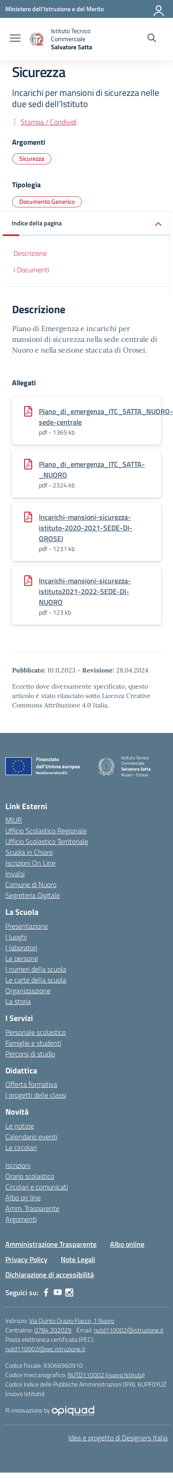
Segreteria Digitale (32, 895)
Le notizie (19, 1125)
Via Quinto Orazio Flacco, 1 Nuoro (71, 1320)
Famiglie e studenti (33, 1043)
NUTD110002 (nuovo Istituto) (106, 1374)
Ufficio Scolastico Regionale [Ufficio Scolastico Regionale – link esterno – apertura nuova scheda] (46, 830)
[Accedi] (159, 9)
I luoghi (16, 936)
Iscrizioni (17, 1165)
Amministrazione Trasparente (51, 1244)
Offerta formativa (31, 1084)
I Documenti (31, 269)
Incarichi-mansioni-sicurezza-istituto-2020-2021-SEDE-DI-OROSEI (85, 528)
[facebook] (46, 1292)
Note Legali (78, 1259)
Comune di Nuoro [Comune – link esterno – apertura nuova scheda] (30, 884)
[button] (86, 223)
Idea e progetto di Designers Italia (118, 1437)
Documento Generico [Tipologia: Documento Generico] (47, 201)
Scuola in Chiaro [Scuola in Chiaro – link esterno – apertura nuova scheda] (29, 852)
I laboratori (21, 947)
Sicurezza (31, 158)
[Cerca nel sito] (152, 39)
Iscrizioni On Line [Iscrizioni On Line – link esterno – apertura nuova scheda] (30, 862)
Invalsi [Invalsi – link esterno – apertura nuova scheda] (15, 873)
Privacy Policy (26, 1259)
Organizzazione (28, 990)
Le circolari (21, 1147)
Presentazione (26, 926)
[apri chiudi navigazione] (15, 39)
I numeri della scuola (35, 969)
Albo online (127, 1244)
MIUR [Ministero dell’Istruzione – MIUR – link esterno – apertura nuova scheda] (13, 819)
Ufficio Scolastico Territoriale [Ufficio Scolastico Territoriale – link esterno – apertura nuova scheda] (46, 841)
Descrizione (30, 253)
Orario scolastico (29, 1176)
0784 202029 (53, 1330)
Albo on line (23, 1197)
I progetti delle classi (35, 1095)
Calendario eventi (31, 1136)
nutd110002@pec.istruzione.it (45, 1348)
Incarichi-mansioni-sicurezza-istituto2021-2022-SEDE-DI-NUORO (85, 591)
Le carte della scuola (35, 979)
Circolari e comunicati (36, 1186)
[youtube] (58, 1292)
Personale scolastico (35, 1032)
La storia (18, 1001)
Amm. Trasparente (32, 1208)
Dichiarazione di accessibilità (49, 1274)
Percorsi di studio (30, 1053)
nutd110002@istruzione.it (129, 1330)
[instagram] (69, 1292)
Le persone (21, 958)
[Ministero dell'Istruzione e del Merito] (54, 8)
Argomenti (21, 1219)
